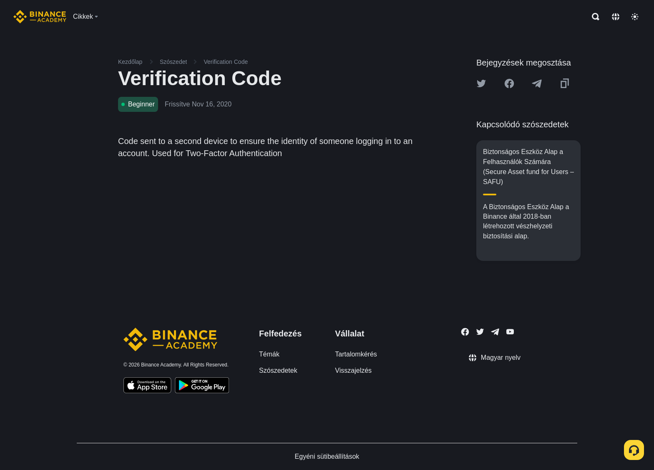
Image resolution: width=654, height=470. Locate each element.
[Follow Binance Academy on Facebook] (465, 332)
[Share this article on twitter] (481, 83)
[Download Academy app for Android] (202, 386)
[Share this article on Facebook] (509, 83)
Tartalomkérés (356, 354)
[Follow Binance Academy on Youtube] (510, 331)
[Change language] (616, 16)
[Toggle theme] (635, 16)
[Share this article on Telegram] (537, 83)
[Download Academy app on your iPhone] (147, 386)
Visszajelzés (353, 370)
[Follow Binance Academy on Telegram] (495, 332)
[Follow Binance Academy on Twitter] (480, 331)
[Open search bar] (593, 16)
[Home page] (39, 16)
